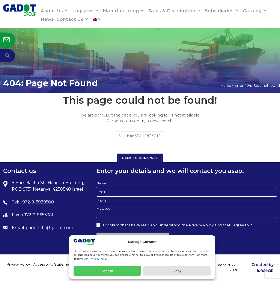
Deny (177, 271)
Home (226, 86)
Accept (107, 271)
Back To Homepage (140, 158)
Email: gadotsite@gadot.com (42, 227)
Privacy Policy (98, 258)
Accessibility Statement (53, 264)
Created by (262, 267)
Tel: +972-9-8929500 (33, 202)
